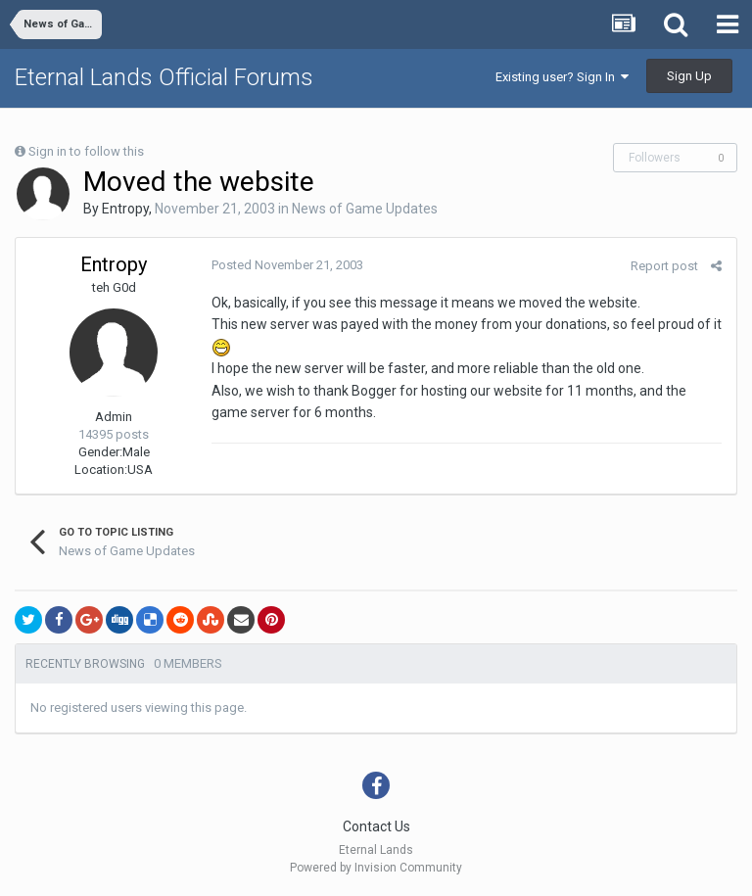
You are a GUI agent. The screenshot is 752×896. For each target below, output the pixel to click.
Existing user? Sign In (562, 77)
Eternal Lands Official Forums (164, 77)
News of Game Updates (365, 208)
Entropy (125, 208)
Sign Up (689, 76)
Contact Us (376, 826)
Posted (287, 265)
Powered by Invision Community (376, 867)
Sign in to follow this (86, 151)
